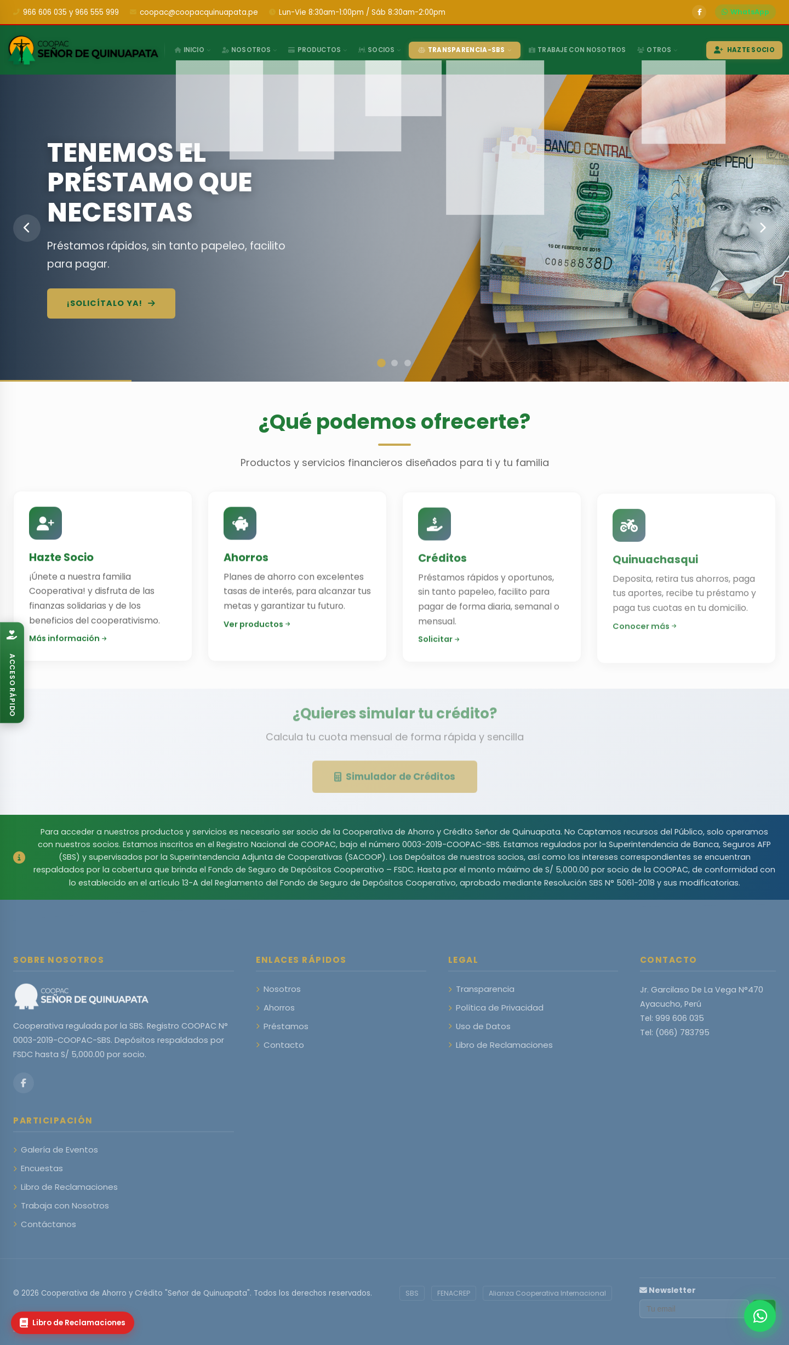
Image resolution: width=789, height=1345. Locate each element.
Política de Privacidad (496, 1007)
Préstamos (282, 1026)
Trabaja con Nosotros (61, 1205)
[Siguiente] (762, 228)
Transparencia (481, 989)
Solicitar (438, 649)
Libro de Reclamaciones (500, 1045)
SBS (412, 1293)
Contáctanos (44, 1224)
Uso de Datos (479, 1026)
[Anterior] (27, 228)
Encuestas (38, 1168)
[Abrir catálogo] (12, 672)
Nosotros (278, 989)
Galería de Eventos (55, 1149)
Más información (67, 643)
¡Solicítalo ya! (111, 303)
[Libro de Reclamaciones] (72, 1323)
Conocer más (644, 637)
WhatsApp (745, 11)
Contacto (280, 1045)
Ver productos (257, 630)
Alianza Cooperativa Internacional (547, 1293)
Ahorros (275, 1007)
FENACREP (453, 1293)
